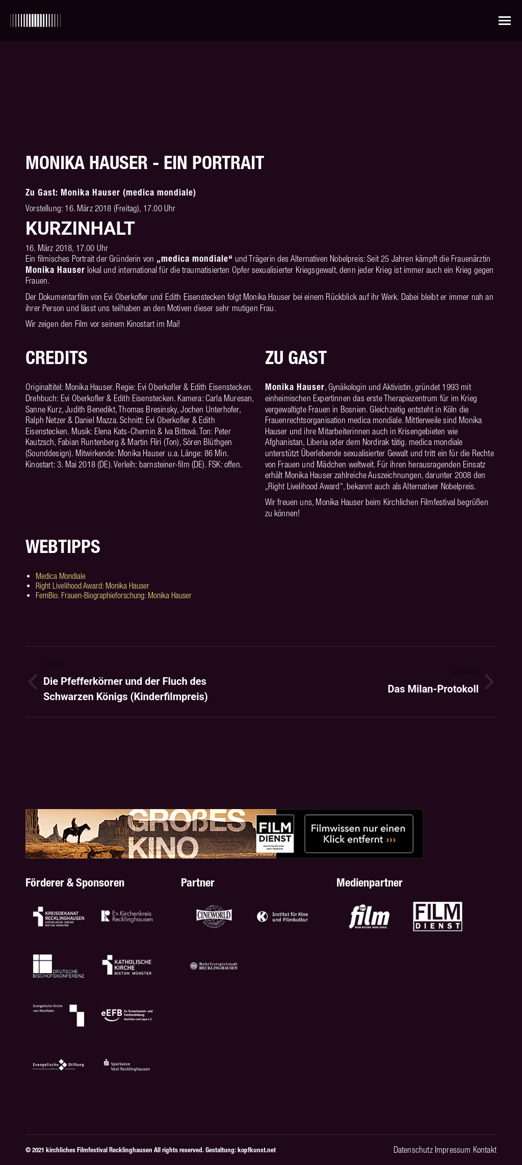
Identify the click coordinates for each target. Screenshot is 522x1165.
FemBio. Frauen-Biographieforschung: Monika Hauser (114, 595)
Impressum (453, 1150)
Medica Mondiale (61, 575)
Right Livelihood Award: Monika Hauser (92, 585)
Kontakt (485, 1150)
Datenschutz (413, 1150)
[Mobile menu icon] (505, 20)
